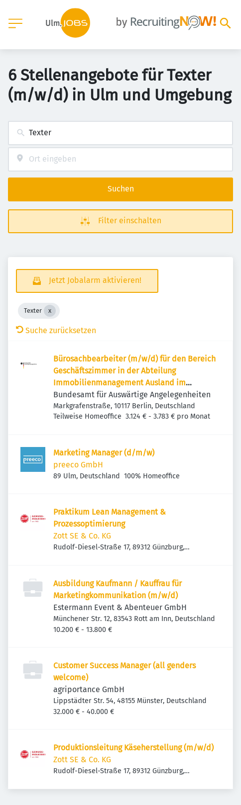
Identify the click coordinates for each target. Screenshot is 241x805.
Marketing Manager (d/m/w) (103, 452)
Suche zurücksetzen (56, 330)
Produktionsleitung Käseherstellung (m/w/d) (133, 747)
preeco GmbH (78, 464)
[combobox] (120, 133)
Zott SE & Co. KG (82, 535)
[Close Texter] (50, 311)
